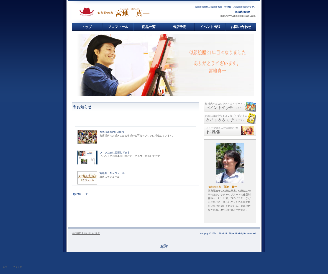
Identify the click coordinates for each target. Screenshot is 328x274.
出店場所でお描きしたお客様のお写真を (122, 135)
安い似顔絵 (230, 118)
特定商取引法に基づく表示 (86, 233)
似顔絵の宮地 (126, 12)
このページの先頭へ (86, 194)
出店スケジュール (110, 176)
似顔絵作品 (230, 130)
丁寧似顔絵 (230, 106)
